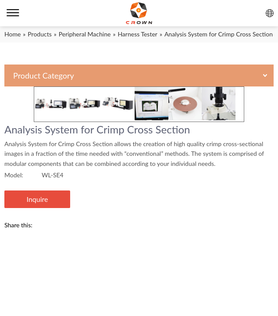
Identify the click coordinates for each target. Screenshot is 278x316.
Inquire (37, 199)
